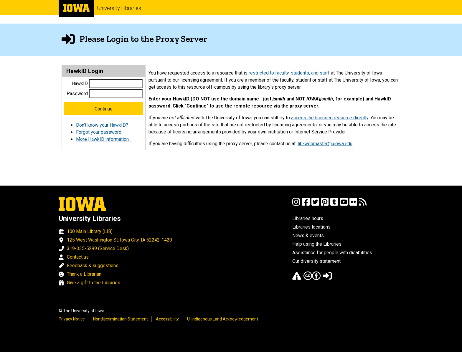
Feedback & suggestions (92, 265)
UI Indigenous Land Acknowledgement (222, 319)
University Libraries (119, 8)
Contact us (78, 257)
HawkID (80, 83)
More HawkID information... (103, 139)
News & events (308, 235)
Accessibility (167, 319)
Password (77, 93)
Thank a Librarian (84, 274)
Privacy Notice (72, 319)
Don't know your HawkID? (102, 125)
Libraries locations (311, 227)
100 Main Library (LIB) (90, 231)
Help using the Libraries (316, 244)
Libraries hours (307, 218)
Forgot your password (98, 132)
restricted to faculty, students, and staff (289, 73)
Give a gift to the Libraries (93, 282)
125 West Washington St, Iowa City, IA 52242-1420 (119, 240)
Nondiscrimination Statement (120, 319)
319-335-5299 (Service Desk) (98, 248)
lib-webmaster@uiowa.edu (325, 143)
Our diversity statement (316, 261)
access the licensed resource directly (329, 117)
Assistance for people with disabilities (332, 252)
